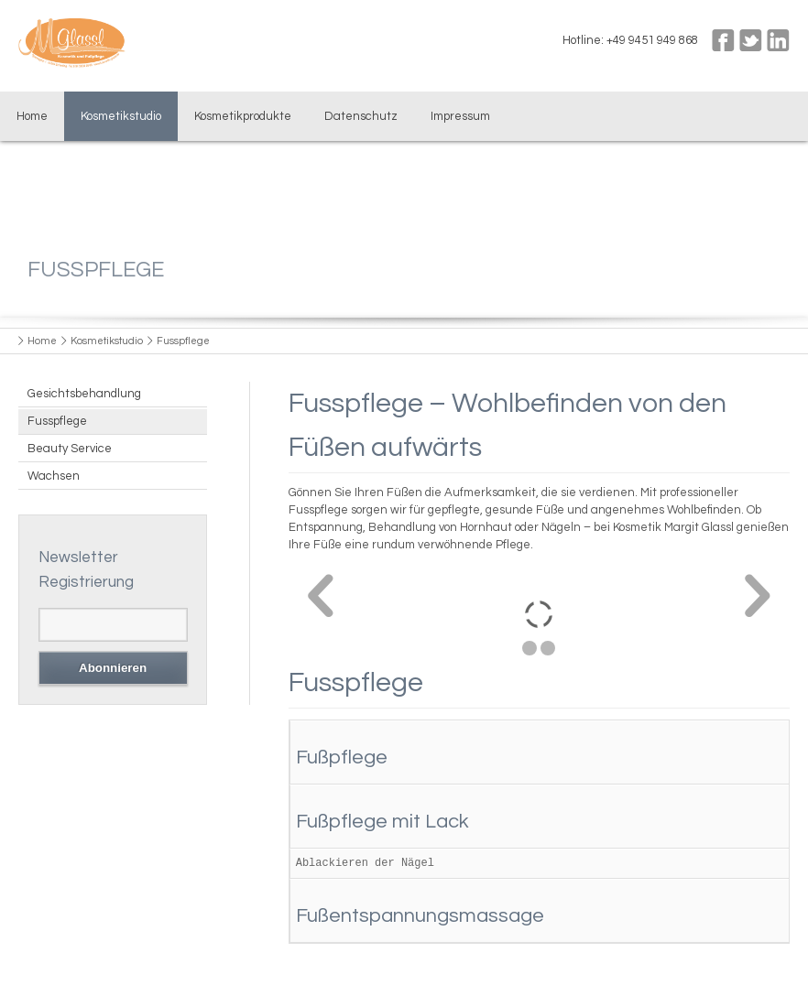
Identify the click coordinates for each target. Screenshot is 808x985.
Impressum (460, 116)
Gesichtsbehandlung (84, 393)
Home (32, 116)
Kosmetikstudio (121, 116)
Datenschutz (361, 116)
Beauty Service (69, 448)
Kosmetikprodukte (242, 116)
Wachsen (53, 476)
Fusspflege (57, 421)
